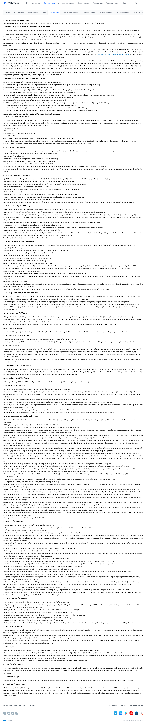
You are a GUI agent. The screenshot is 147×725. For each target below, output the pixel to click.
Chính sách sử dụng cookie (120, 54)
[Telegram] (5, 713)
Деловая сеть (113, 705)
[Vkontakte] (8, 713)
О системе (8, 705)
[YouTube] (12, 713)
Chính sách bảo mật (103, 54)
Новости (125, 705)
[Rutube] (16, 713)
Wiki (16, 705)
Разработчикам (137, 705)
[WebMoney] (12, 3)
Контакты (23, 705)
